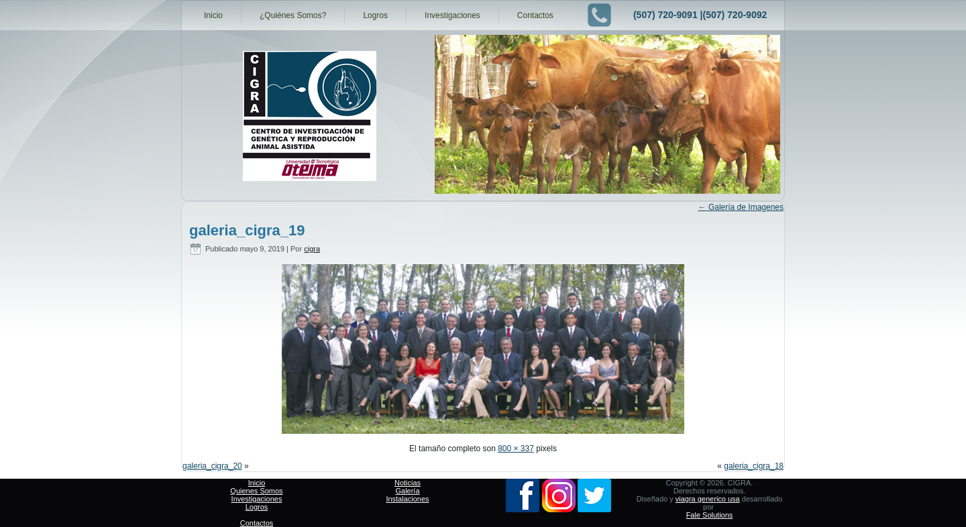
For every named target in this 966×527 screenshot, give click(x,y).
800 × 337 (516, 448)
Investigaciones (452, 15)
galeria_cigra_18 (754, 466)
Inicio (213, 15)
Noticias (407, 483)
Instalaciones (407, 499)
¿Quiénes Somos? (293, 15)
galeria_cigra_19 (247, 230)
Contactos (535, 15)
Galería (407, 491)
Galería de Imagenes (741, 207)
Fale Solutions (709, 515)
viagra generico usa (708, 499)
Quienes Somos (256, 491)
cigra (312, 249)
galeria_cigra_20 (212, 466)
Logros (375, 15)
